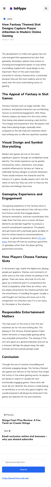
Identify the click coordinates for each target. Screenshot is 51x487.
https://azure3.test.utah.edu (15, 478)
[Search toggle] (46, 8)
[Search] (23, 462)
